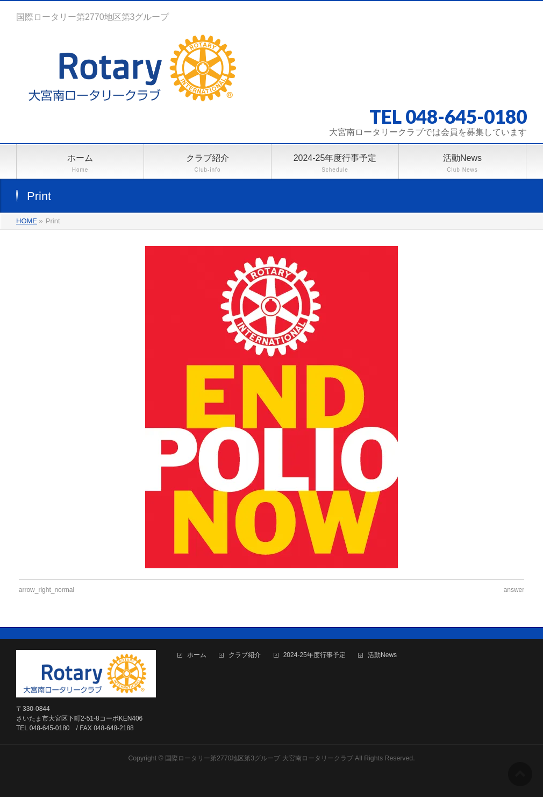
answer (514, 590)
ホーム (196, 655)
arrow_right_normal (46, 590)
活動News (382, 655)
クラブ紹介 (244, 655)
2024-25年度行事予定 (314, 655)
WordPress (222, 769)
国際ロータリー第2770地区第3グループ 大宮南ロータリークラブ (259, 758)
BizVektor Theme (272, 769)
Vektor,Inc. (323, 769)
